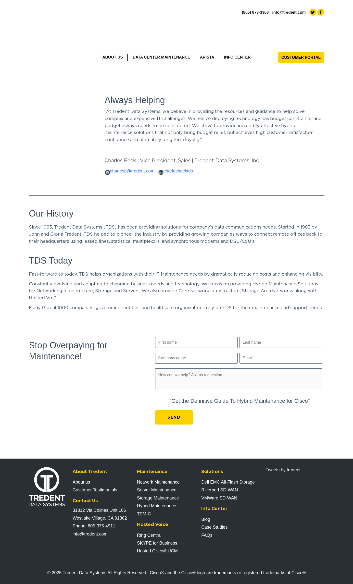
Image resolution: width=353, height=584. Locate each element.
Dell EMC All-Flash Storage (228, 482)
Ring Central (149, 535)
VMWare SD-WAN (219, 498)
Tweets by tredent (283, 469)
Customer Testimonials (95, 489)
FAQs (206, 535)
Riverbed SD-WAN (219, 489)
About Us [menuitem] (112, 27)
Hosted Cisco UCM (157, 550)
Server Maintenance (156, 489)
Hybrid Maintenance (156, 505)
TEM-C (144, 513)
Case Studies (214, 527)
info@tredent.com (289, 12)
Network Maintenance (158, 482)
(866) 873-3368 (255, 12)
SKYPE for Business (157, 543)
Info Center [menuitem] (237, 27)
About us (81, 482)
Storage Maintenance (158, 498)
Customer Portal (301, 27)
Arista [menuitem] (207, 27)
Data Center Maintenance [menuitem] (161, 27)
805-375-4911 (101, 525)
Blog (205, 519)
